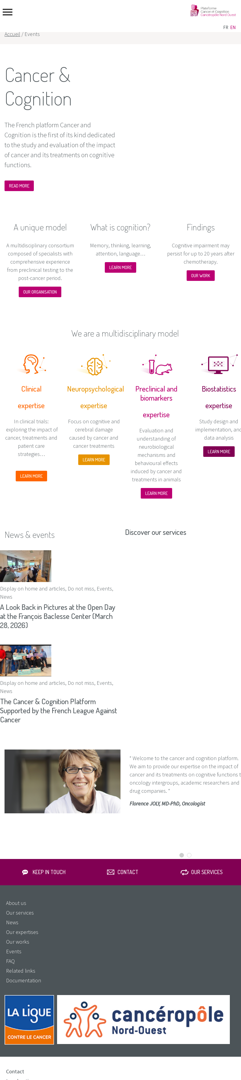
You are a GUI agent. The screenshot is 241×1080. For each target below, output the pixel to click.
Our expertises (22, 932)
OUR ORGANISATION (40, 292)
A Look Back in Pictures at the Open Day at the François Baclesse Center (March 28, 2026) (57, 616)
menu (7, 12)
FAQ (10, 961)
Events (13, 951)
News (12, 922)
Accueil (12, 34)
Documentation (23, 980)
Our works (17, 941)
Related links (20, 970)
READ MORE (19, 186)
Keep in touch (49, 872)
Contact (127, 872)
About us (16, 902)
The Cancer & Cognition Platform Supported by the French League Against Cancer (58, 710)
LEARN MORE (120, 267)
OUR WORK (200, 275)
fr (225, 27)
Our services (207, 872)
